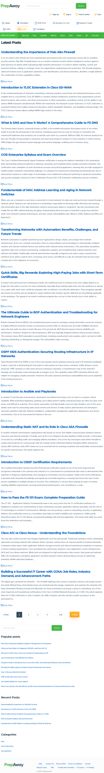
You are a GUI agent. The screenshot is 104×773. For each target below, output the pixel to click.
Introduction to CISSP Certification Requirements (36, 462)
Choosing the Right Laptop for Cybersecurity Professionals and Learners (26, 667)
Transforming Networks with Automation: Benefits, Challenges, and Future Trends (49, 232)
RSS (52, 767)
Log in (67, 14)
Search (81, 6)
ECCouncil (95, 35)
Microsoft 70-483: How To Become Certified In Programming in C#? (24, 653)
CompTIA (43, 35)
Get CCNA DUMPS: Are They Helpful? (14, 681)
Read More (7, 81)
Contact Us (50, 764)
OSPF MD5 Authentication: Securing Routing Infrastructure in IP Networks (47, 354)
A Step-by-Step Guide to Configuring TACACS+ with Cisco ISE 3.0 (24, 648)
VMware (53, 35)
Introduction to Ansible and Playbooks (28, 391)
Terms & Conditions (75, 764)
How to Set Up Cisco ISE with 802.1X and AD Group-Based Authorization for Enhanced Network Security (38, 686)
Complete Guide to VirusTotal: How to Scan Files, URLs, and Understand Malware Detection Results (35, 662)
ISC (87, 35)
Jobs (6, 29)
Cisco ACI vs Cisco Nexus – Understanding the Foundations (43, 533)
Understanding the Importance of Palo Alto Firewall (38, 52)
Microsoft (25, 35)
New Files (40, 23)
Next (75, 615)
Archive (88, 764)
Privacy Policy (61, 764)
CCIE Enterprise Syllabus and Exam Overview (33, 154)
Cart (98, 14)
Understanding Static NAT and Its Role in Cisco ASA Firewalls (44, 427)
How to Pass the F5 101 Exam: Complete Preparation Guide (43, 497)
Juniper (79, 35)
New (2, 741)
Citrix (71, 35)
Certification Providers (66, 767)
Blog (21, 29)
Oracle (62, 35)
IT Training (90, 767)
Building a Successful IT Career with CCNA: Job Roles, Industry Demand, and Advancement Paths (45, 574)
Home (6, 23)
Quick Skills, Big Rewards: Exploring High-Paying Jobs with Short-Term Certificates (52, 275)
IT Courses (80, 767)
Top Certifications (7, 746)
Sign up (54, 14)
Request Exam (84, 23)
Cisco (34, 35)
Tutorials (39, 29)
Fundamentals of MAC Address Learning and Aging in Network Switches (46, 192)
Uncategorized (6, 751)
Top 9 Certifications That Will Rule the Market (17, 658)
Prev (7, 615)
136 (60, 614)
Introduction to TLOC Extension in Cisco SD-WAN (36, 87)
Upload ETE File (61, 23)
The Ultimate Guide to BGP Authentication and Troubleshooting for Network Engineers (49, 314)
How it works (83, 14)
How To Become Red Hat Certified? (13, 672)
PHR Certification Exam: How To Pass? (14, 677)
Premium (22, 23)
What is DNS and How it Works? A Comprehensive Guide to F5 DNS (49, 122)
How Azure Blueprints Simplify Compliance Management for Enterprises (26, 643)
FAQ (40, 764)
